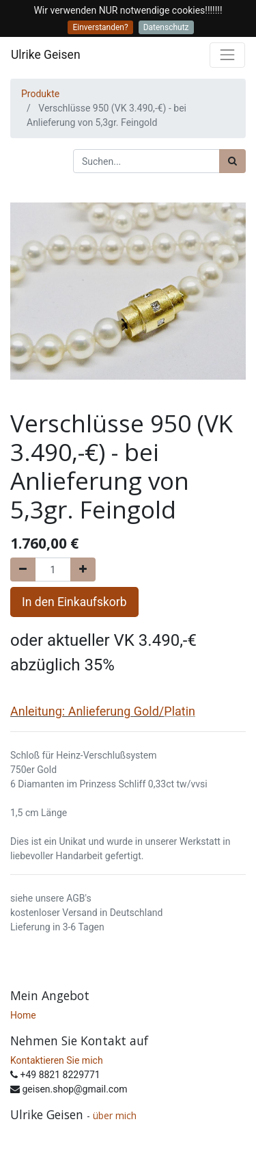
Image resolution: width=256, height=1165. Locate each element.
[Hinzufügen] (83, 569)
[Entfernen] (22, 569)
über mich (116, 1115)
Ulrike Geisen (46, 55)
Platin (179, 711)
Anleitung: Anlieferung (70, 711)
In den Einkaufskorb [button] (74, 602)
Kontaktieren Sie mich (56, 1060)
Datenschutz (166, 27)
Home (23, 1015)
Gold (146, 711)
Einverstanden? (100, 27)
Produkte (40, 93)
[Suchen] (232, 161)
